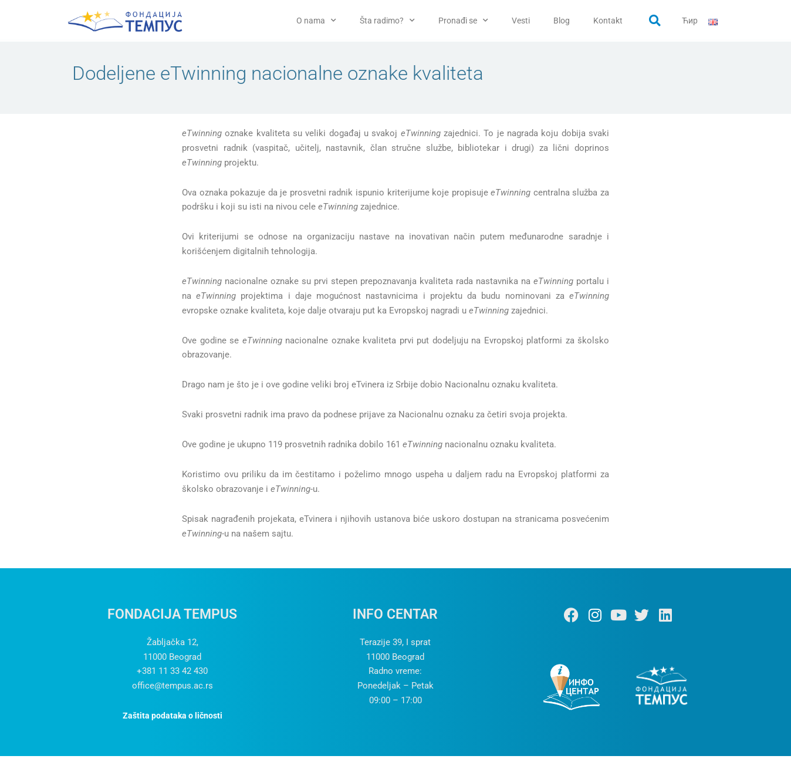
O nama (316, 20)
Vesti (521, 20)
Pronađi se (463, 20)
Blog (561, 20)
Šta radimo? (387, 20)
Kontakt (608, 20)
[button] (655, 20)
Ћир (690, 20)
